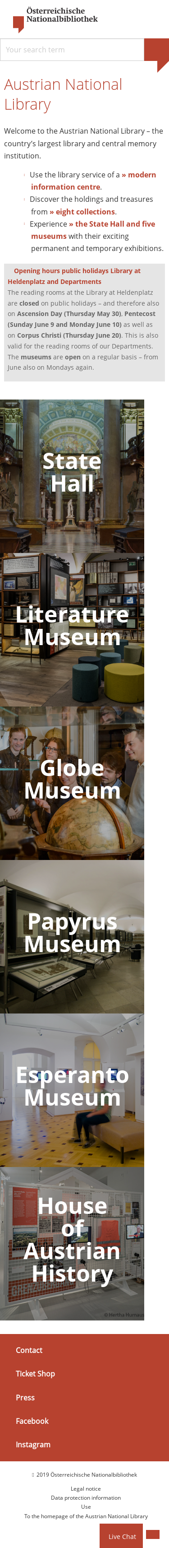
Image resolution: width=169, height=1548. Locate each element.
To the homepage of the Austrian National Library (86, 1516)
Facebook (32, 1421)
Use (86, 1507)
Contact (29, 1350)
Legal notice (86, 1488)
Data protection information (86, 1498)
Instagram (33, 1445)
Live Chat (122, 1536)
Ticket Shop (35, 1374)
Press (25, 1397)
